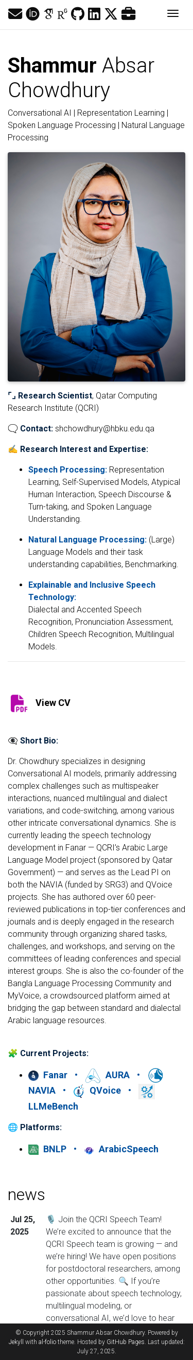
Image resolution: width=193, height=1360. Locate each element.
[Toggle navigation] (173, 14)
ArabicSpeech (121, 1149)
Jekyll (16, 1342)
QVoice (98, 1090)
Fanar (48, 1074)
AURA (108, 1074)
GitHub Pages (126, 1342)
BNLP (48, 1149)
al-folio (47, 1342)
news (26, 1194)
